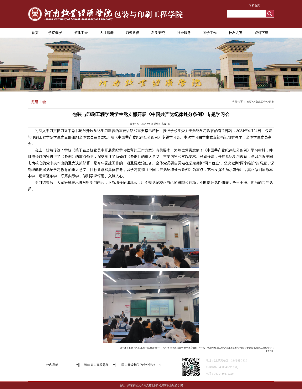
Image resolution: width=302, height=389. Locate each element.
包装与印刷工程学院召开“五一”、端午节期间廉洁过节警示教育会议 (163, 347)
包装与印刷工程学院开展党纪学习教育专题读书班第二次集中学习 (240, 347)
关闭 (269, 351)
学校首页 (254, 5)
